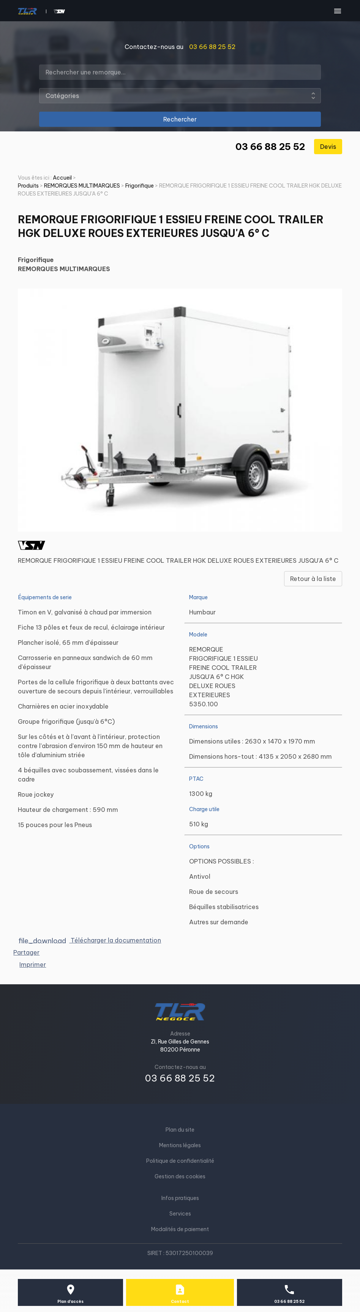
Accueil (62, 177)
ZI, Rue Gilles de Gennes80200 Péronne (180, 1045)
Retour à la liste (313, 579)
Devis (328, 146)
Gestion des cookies (180, 1176)
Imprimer (32, 964)
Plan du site (180, 1129)
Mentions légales (180, 1145)
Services (180, 1213)
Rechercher (180, 119)
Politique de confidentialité (180, 1160)
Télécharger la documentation (90, 940)
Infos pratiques (180, 1198)
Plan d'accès (70, 1301)
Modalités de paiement (180, 1229)
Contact (180, 1301)
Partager (26, 952)
